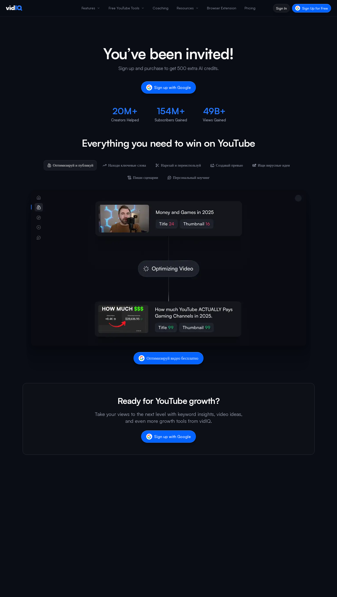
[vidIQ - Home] (14, 8)
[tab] (70, 165)
